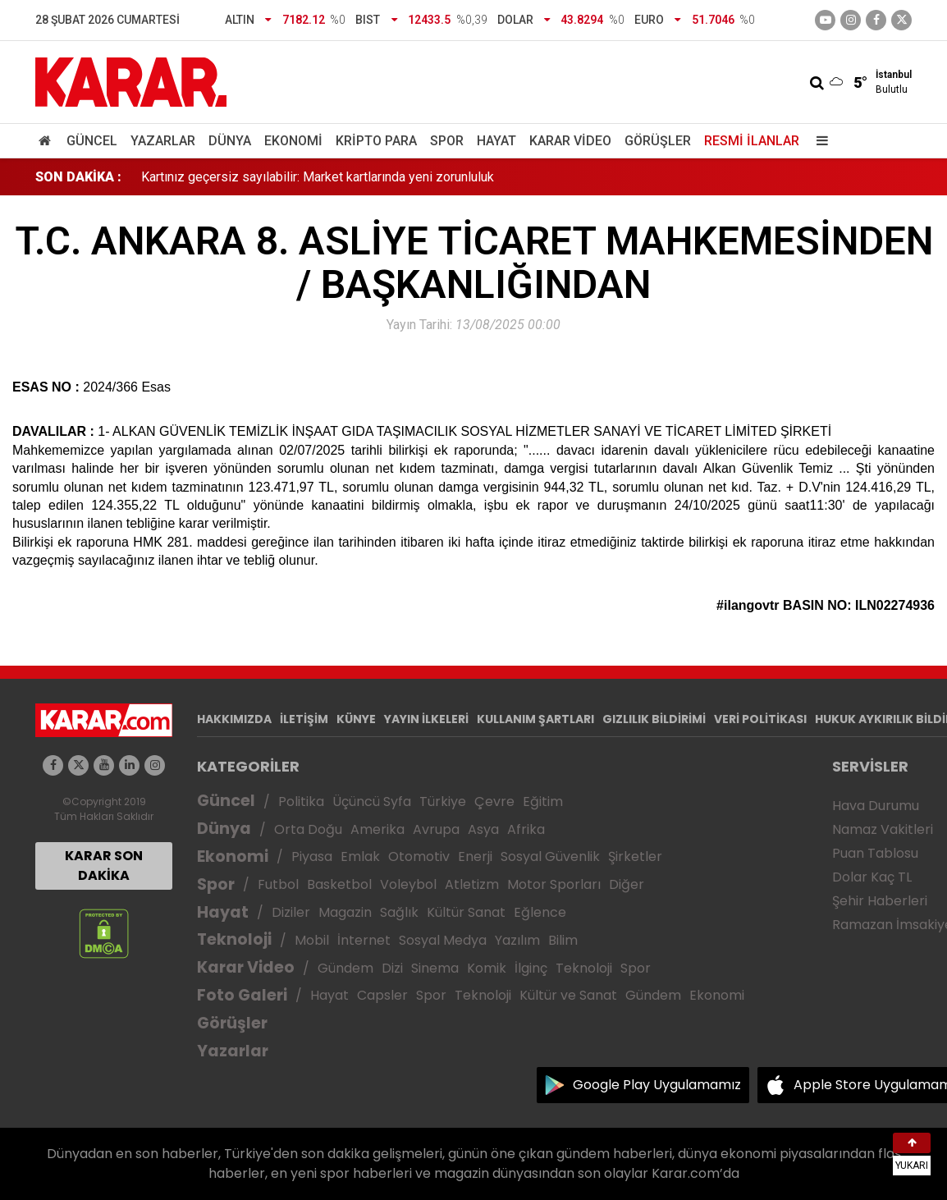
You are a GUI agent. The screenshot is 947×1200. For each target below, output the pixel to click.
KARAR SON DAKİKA (104, 865)
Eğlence (540, 912)
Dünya (229, 141)
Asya (483, 829)
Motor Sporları (554, 884)
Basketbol (339, 884)
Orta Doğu (308, 829)
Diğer (626, 884)
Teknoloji (234, 939)
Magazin (345, 912)
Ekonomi (293, 141)
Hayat (496, 141)
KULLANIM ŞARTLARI (535, 719)
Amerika (377, 829)
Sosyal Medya (443, 940)
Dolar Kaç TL (872, 877)
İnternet (364, 940)
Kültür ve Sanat (568, 995)
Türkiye (442, 801)
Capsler (382, 995)
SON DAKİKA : (78, 177)
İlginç (531, 968)
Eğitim (543, 801)
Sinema (435, 968)
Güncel (91, 141)
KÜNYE (356, 719)
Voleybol (408, 884)
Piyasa (311, 856)
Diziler (291, 912)
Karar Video (570, 141)
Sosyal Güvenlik (550, 856)
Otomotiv (419, 856)
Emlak (360, 856)
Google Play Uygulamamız (657, 1084)
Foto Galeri (242, 995)
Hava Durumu (875, 805)
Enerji (475, 856)
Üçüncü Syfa (371, 801)
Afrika (526, 829)
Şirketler (635, 856)
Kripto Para (376, 141)
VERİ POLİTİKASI (760, 719)
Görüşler (657, 141)
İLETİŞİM (304, 719)
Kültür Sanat (466, 912)
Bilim (563, 940)
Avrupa (436, 829)
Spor (447, 141)
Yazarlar (162, 141)
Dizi (392, 968)
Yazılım (517, 940)
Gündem (345, 968)
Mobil (312, 940)
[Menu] (818, 141)
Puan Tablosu (875, 853)
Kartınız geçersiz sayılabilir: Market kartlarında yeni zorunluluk (317, 177)
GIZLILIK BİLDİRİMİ (654, 719)
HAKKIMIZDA (234, 719)
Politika (301, 801)
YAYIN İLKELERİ (426, 719)
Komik (486, 968)
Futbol (278, 884)
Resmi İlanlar (751, 141)
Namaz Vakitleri (882, 829)
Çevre (494, 801)
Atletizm (472, 884)
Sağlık (399, 912)
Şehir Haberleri (879, 900)
